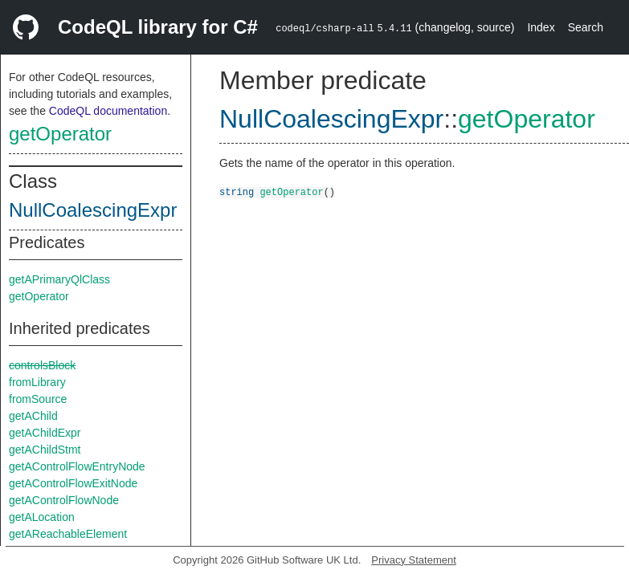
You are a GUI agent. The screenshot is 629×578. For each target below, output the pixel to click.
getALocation (42, 517)
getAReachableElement (68, 533)
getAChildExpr (45, 432)
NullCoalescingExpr (93, 210)
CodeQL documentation (108, 110)
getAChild (33, 415)
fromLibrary (37, 382)
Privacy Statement (413, 560)
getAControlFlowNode (64, 500)
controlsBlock (42, 365)
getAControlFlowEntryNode (77, 466)
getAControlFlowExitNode (73, 483)
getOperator (60, 133)
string (236, 191)
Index (540, 27)
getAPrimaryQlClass (59, 279)
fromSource (38, 399)
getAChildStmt (44, 449)
